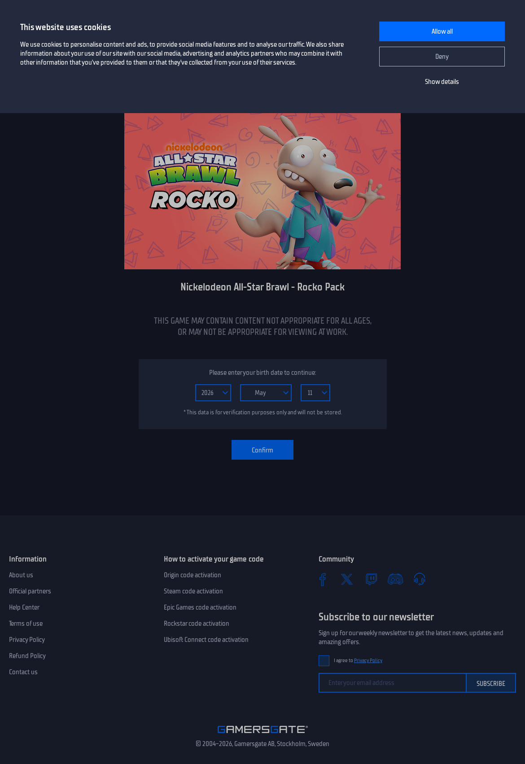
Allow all (442, 31)
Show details (442, 81)
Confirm (262, 450)
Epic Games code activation (200, 607)
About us (21, 575)
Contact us (23, 671)
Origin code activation (192, 575)
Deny (442, 56)
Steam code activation (193, 591)
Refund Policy (27, 655)
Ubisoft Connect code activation (206, 639)
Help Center (24, 607)
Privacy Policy (27, 639)
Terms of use (26, 623)
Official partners (30, 591)
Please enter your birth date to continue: (262, 372)
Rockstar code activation (196, 623)
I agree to (358, 660)
